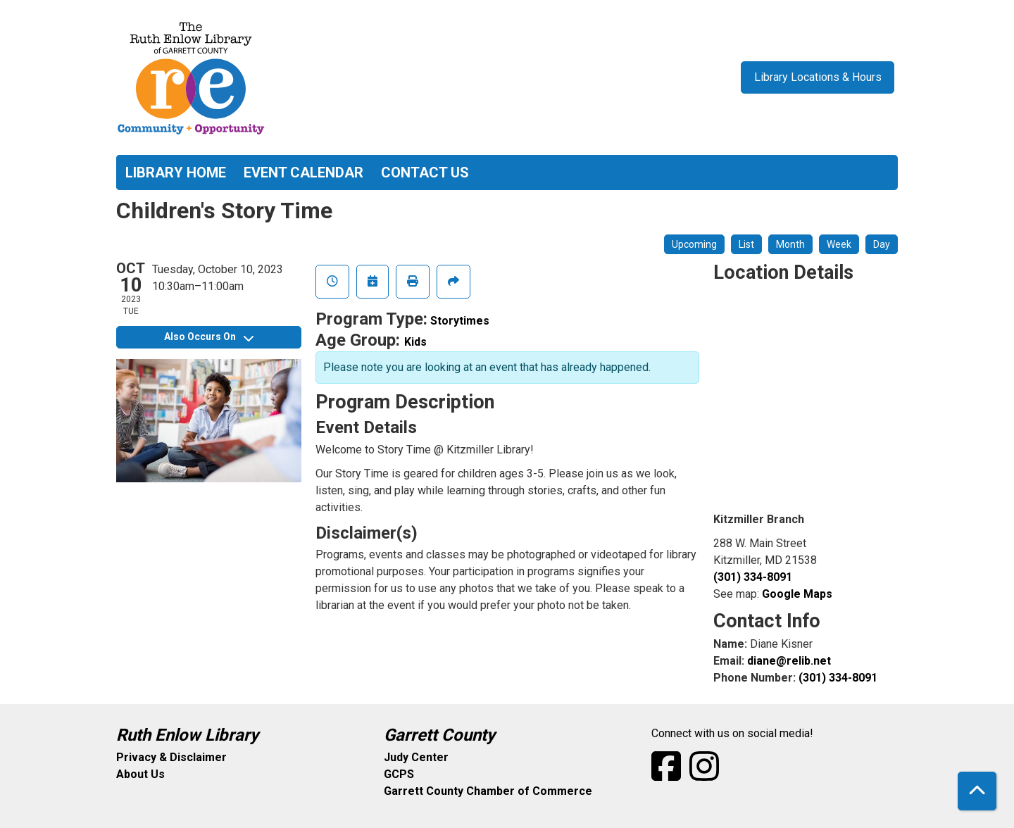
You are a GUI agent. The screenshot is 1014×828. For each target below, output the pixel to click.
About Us (140, 774)
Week (839, 244)
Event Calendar (303, 172)
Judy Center (416, 757)
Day (881, 244)
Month (790, 244)
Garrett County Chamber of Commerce (488, 791)
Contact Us (425, 172)
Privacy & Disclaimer (171, 757)
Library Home (175, 172)
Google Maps (797, 594)
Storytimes (459, 320)
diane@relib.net (789, 660)
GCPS (399, 774)
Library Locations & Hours (818, 77)
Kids (415, 342)
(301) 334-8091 (752, 577)
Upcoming (694, 244)
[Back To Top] (977, 791)
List (746, 244)
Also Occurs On (209, 336)
